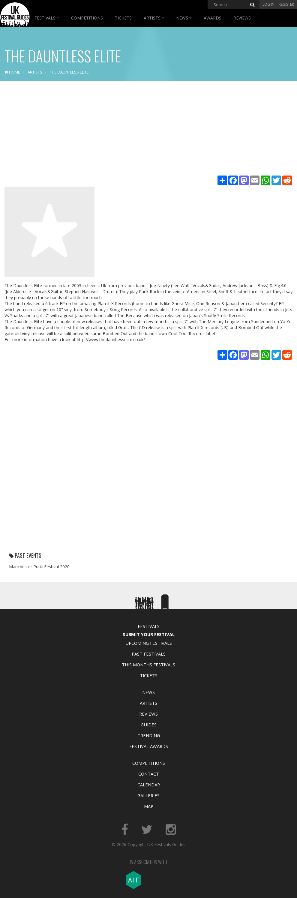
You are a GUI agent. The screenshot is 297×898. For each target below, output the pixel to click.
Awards (212, 18)
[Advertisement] (148, 129)
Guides (149, 725)
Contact (148, 774)
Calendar (148, 785)
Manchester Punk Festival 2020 (39, 566)
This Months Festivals (148, 665)
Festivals (46, 18)
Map (148, 806)
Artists (154, 18)
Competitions (87, 18)
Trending (148, 735)
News (184, 18)
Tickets (123, 18)
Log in (268, 4)
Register (286, 4)
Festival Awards (148, 746)
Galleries (148, 795)
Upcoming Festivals (148, 643)
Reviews (242, 18)
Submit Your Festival (149, 634)
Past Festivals (149, 654)
